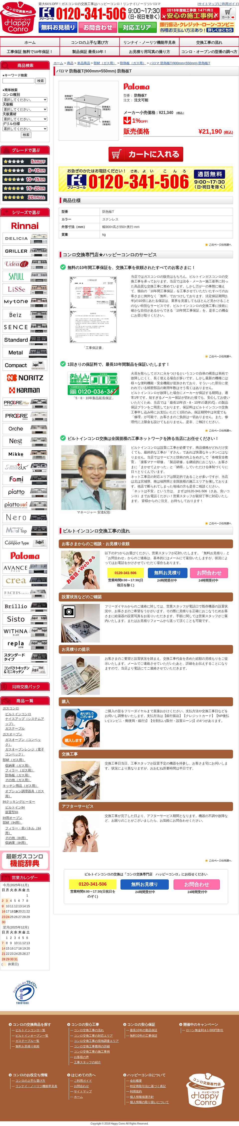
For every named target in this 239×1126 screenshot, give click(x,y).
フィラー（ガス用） (19, 770)
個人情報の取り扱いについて (149, 1102)
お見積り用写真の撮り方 (149, 52)
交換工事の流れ (209, 42)
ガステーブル (15, 728)
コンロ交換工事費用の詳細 (92, 1046)
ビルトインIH (15, 807)
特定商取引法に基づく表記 (148, 1086)
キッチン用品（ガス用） (20, 786)
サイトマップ (208, 4)
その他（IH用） (16, 838)
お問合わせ (81, 1086)
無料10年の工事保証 (143, 1035)
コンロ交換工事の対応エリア (93, 1035)
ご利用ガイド (228, 4)
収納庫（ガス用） (18, 765)
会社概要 (136, 1080)
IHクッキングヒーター (19, 802)
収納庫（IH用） (16, 843)
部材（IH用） (12, 822)
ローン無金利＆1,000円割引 (204, 1030)
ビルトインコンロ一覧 (30, 1030)
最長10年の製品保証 (143, 1030)
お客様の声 (81, 1057)
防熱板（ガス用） (18, 775)
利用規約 (136, 1091)
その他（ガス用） (18, 780)
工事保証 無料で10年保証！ (30, 52)
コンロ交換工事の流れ (89, 1030)
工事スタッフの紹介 (87, 1062)
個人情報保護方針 (142, 1097)
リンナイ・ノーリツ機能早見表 (149, 42)
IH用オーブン (12, 818)
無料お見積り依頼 (27, 1046)
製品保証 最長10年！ (89, 52)
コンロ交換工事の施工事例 (92, 1051)
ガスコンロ (11, 708)
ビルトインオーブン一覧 (31, 1035)
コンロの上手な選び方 (89, 42)
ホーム (30, 42)
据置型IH (11, 812)
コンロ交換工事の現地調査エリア (96, 1041)
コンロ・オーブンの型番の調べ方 (209, 52)
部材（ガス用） (14, 760)
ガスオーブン (12, 734)
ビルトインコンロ (18, 714)
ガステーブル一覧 (27, 1041)
